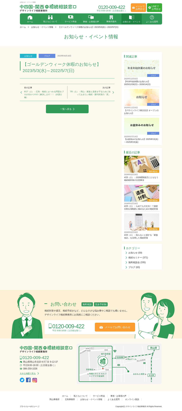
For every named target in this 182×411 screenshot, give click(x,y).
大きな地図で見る (28, 373)
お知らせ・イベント (131, 19)
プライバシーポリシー (28, 406)
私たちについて (50, 19)
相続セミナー (135, 257)
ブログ (131, 267)
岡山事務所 (54, 399)
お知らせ (132, 252)
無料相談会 (134, 262)
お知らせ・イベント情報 (42, 27)
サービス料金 (71, 19)
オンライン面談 (132, 399)
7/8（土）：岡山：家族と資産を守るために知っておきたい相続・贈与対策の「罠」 (90, 91)
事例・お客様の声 (91, 19)
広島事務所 (70, 399)
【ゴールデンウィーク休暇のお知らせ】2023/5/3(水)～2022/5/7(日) (88, 27)
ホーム (30, 19)
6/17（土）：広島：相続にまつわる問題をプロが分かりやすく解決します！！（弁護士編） (45, 92)
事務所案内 (111, 19)
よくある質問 (152, 19)
